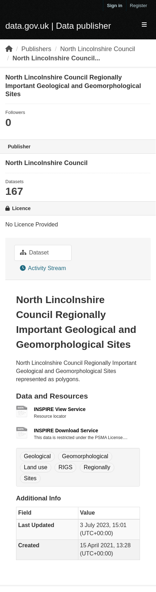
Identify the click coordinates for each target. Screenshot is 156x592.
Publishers (36, 49)
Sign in (114, 5)
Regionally (97, 467)
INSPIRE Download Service (66, 430)
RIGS (65, 467)
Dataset (34, 253)
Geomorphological (85, 456)
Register (138, 5)
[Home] (8, 49)
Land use (35, 467)
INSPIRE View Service (59, 409)
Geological (37, 456)
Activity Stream (43, 268)
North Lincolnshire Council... (56, 58)
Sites (30, 478)
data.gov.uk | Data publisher (58, 26)
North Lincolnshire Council (97, 49)
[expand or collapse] (144, 25)
